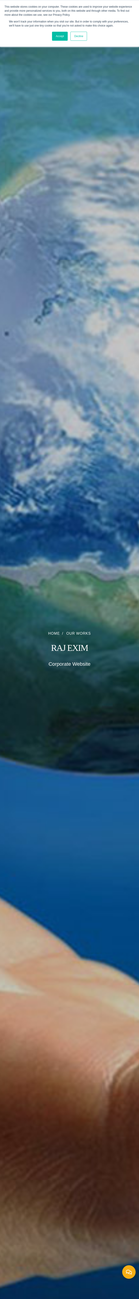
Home (54, 633)
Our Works (78, 633)
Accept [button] (60, 36)
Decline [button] (78, 36)
